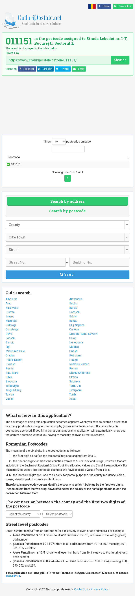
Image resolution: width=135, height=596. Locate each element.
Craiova (74, 329)
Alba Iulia (11, 299)
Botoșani (74, 312)
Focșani (10, 338)
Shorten (120, 60)
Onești (73, 351)
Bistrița (10, 312)
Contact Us (81, 589)
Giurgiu (10, 342)
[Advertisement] (67, 105)
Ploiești (10, 364)
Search (67, 274)
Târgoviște (12, 386)
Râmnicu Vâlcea (79, 364)
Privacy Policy (100, 589)
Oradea (10, 355)
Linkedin (44, 68)
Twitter (62, 68)
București (11, 320)
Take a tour (122, 6)
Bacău (73, 303)
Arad (8, 303)
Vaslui (9, 399)
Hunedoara (76, 342)
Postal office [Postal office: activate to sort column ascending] (115, 157)
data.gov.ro (13, 575)
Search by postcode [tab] (67, 210)
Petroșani (75, 355)
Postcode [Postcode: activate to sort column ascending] (13, 157)
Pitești (73, 360)
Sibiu (9, 377)
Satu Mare (12, 373)
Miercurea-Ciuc (15, 351)
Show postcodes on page (67, 142)
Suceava (74, 381)
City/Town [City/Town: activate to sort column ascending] (75, 157)
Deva (9, 333)
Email (78, 68)
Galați (72, 338)
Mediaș (74, 346)
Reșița (10, 368)
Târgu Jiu (75, 386)
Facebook (26, 68)
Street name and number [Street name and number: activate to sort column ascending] (42, 157)
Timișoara (75, 390)
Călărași (11, 325)
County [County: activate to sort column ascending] (93, 157)
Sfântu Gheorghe (79, 373)
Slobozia (11, 381)
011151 (12, 164)
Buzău (73, 320)
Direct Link (12, 53)
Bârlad (73, 307)
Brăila (73, 316)
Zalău (72, 399)
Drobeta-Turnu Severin (83, 333)
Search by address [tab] (67, 201)
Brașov (10, 316)
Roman (73, 368)
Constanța (12, 329)
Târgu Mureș (13, 390)
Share (104, 6)
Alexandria (75, 299)
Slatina (73, 377)
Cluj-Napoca (76, 325)
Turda (72, 394)
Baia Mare (12, 307)
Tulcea (10, 394)
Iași (8, 346)
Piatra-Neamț (14, 360)
